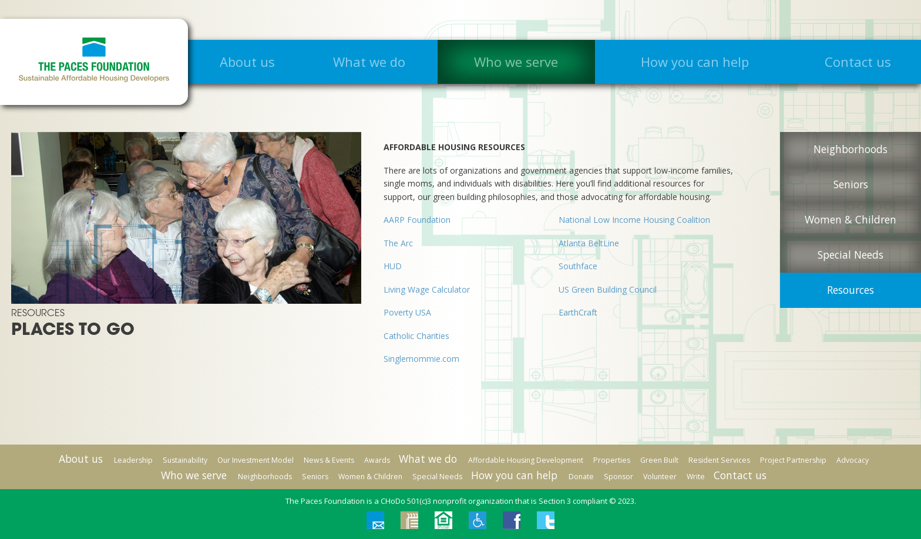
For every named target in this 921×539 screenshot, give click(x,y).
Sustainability (185, 460)
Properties (611, 460)
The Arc (398, 243)
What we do (369, 61)
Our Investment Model (255, 460)
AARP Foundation (417, 219)
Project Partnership (793, 460)
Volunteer (660, 477)
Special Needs (850, 255)
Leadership (133, 460)
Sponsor (618, 477)
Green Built (659, 460)
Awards (377, 460)
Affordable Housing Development (525, 460)
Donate (581, 477)
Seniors (850, 184)
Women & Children (850, 219)
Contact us (858, 61)
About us (247, 61)
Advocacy (852, 460)
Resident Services (719, 460)
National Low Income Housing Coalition (634, 219)
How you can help (695, 61)
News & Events (329, 460)
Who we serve (516, 61)
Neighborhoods (851, 149)
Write (696, 477)
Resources (850, 290)
